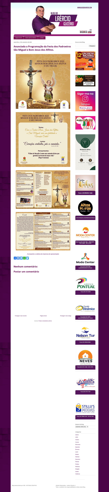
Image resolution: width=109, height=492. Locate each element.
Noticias (77, 456)
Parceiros (77, 459)
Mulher (77, 454)
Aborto (77, 434)
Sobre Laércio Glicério (30, 37)
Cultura (77, 439)
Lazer (76, 452)
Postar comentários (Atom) (45, 320)
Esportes (77, 447)
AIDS (76, 437)
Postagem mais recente (21, 315)
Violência (77, 474)
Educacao (77, 444)
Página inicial (18, 37)
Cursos (77, 442)
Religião (77, 469)
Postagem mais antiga (65, 315)
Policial (77, 461)
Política (77, 464)
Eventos (77, 449)
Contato (42, 37)
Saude (77, 471)
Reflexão (77, 466)
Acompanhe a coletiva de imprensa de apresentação (43, 254)
